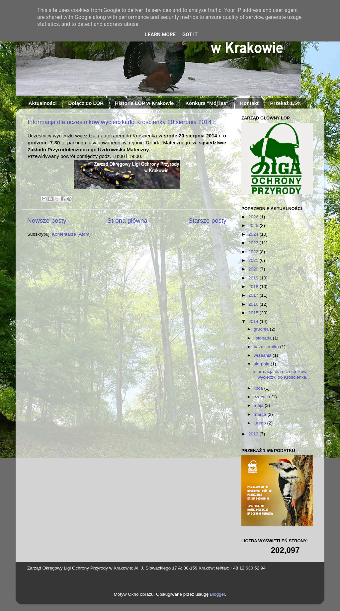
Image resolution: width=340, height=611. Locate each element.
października (267, 346)
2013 (254, 433)
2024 (254, 234)
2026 (254, 216)
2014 (254, 321)
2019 (254, 277)
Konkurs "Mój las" (206, 103)
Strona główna (127, 220)
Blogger (217, 594)
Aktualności (43, 103)
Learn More (160, 35)
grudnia (262, 329)
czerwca (262, 396)
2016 (254, 304)
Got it (190, 35)
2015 (254, 312)
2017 (254, 295)
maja (259, 405)
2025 (254, 225)
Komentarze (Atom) (71, 234)
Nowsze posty (46, 220)
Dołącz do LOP (86, 103)
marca (260, 414)
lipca (259, 388)
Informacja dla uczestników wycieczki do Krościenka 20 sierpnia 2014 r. (122, 122)
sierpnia (262, 363)
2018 (254, 286)
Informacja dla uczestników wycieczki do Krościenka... (281, 374)
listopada (263, 338)
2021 (254, 260)
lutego (260, 422)
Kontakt (249, 103)
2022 (254, 251)
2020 (254, 269)
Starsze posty (207, 220)
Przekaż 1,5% (285, 103)
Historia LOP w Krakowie (144, 103)
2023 (254, 242)
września (263, 355)
